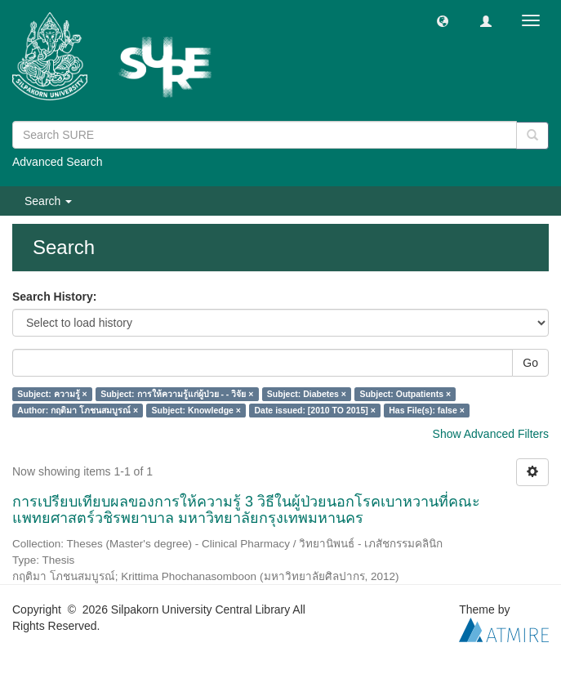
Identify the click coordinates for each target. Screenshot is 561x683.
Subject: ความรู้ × (52, 394)
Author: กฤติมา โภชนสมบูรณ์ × (77, 410)
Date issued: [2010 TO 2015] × (314, 410)
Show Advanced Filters (491, 433)
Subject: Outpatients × (405, 394)
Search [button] (48, 201)
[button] (442, 20)
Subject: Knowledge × (196, 410)
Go (530, 362)
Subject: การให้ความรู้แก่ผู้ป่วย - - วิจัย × (176, 394)
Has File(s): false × (427, 410)
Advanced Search (57, 161)
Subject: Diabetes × (306, 394)
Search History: (54, 296)
